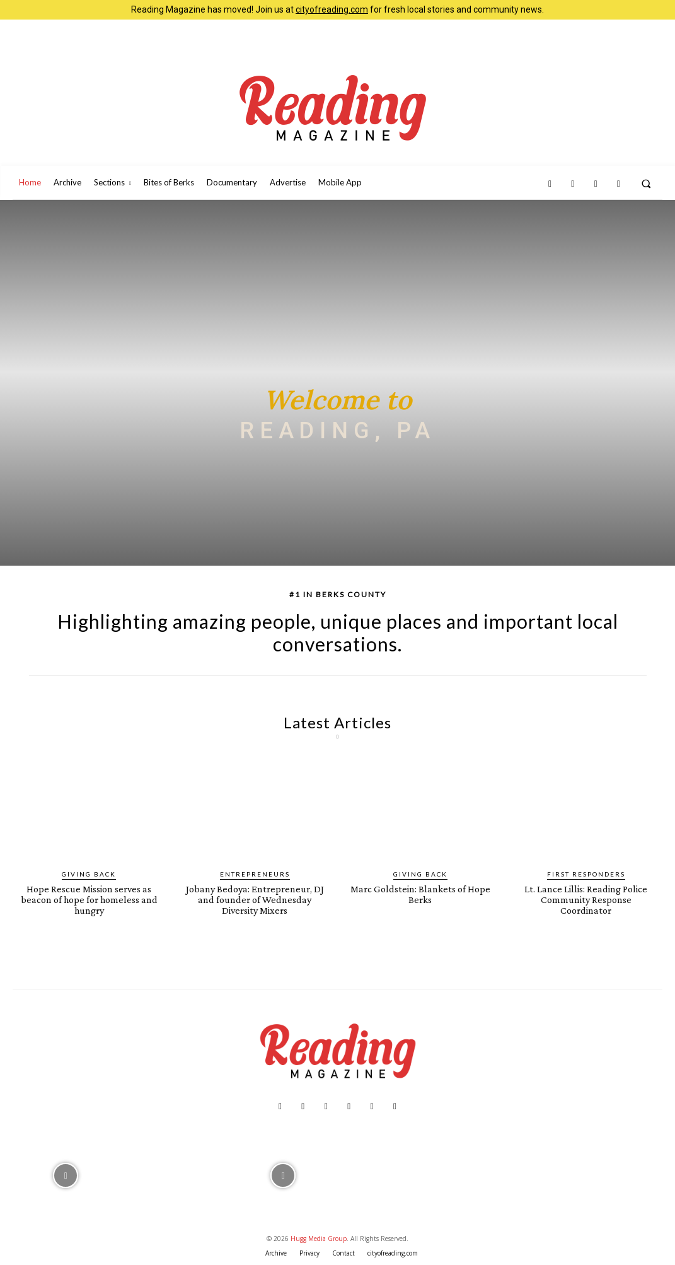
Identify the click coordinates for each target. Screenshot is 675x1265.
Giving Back (89, 874)
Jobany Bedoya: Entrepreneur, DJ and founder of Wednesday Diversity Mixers (255, 899)
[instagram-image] (66, 1174)
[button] (646, 183)
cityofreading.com (332, 9)
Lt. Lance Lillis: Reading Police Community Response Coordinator (585, 899)
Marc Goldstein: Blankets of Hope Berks (420, 894)
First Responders (586, 874)
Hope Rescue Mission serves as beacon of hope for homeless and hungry (89, 899)
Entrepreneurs (255, 874)
